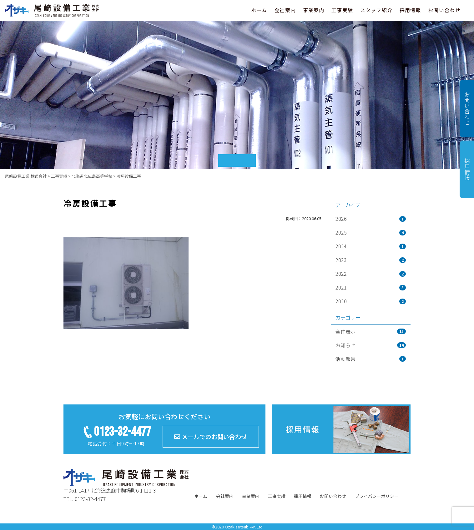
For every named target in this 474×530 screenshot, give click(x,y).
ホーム (259, 10)
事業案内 (314, 10)
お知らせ (370, 345)
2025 (370, 232)
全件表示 (370, 331)
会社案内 (285, 10)
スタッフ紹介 (376, 10)
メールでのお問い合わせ (210, 436)
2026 (370, 218)
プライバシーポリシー (377, 496)
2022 (370, 273)
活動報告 (370, 359)
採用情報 (410, 10)
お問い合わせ (444, 10)
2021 (370, 287)
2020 (370, 301)
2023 (370, 260)
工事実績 (342, 10)
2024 (370, 246)
